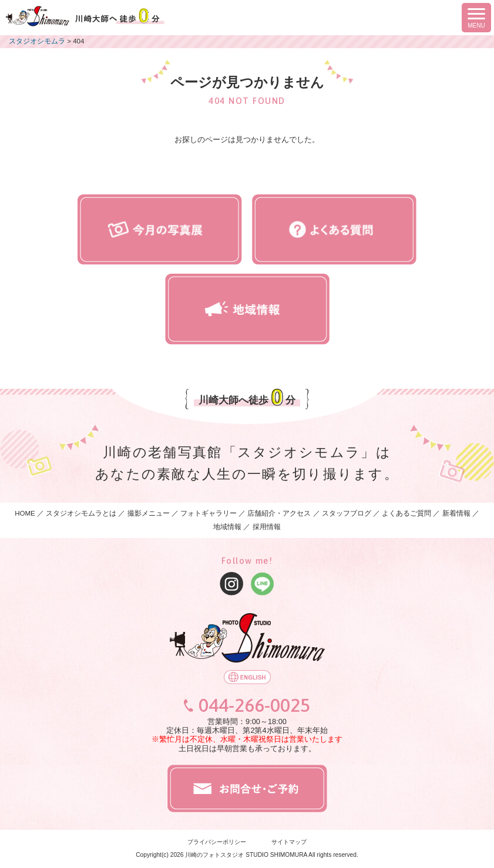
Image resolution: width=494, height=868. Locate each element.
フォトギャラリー (208, 513)
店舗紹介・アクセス (279, 513)
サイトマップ (289, 842)
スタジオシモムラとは (81, 513)
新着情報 (456, 513)
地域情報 (227, 526)
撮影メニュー (149, 513)
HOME (25, 513)
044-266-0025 (254, 705)
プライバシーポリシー (216, 842)
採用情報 (267, 526)
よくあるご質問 (406, 513)
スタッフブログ (346, 513)
